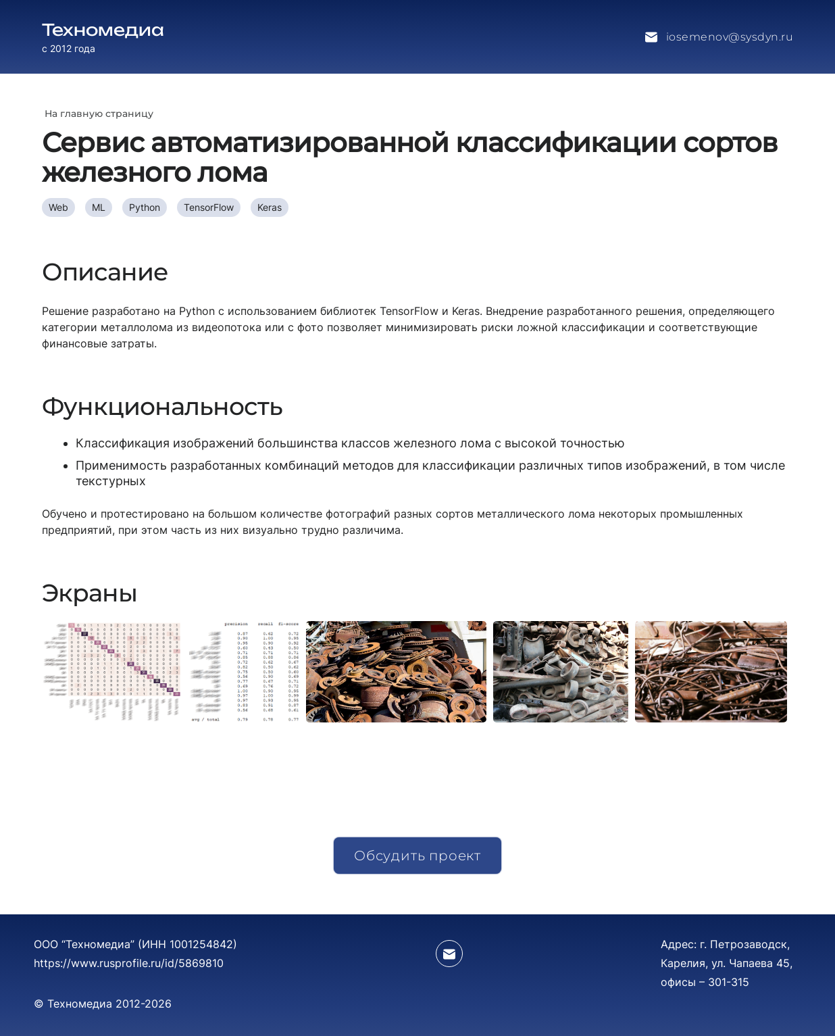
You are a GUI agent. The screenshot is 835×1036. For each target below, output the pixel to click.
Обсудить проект (417, 855)
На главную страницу (99, 113)
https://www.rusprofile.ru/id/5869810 (129, 963)
